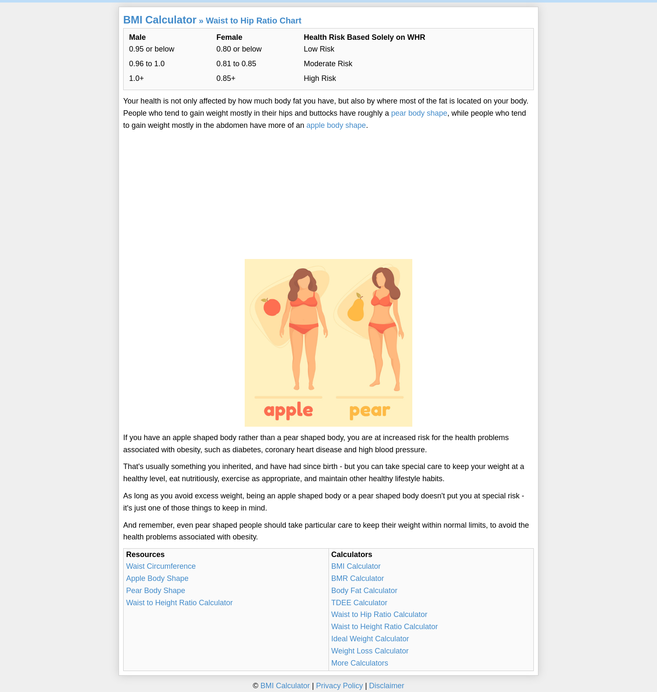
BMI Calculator (160, 20)
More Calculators (359, 663)
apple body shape (336, 125)
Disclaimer (386, 686)
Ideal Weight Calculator (370, 639)
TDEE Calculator (359, 603)
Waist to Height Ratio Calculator (179, 603)
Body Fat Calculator (364, 590)
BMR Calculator (357, 578)
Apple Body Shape (157, 578)
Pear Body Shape (155, 590)
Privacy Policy (339, 686)
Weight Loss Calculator (370, 651)
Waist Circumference (161, 566)
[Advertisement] (328, 195)
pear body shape (419, 113)
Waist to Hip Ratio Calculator (379, 614)
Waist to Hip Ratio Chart (253, 20)
